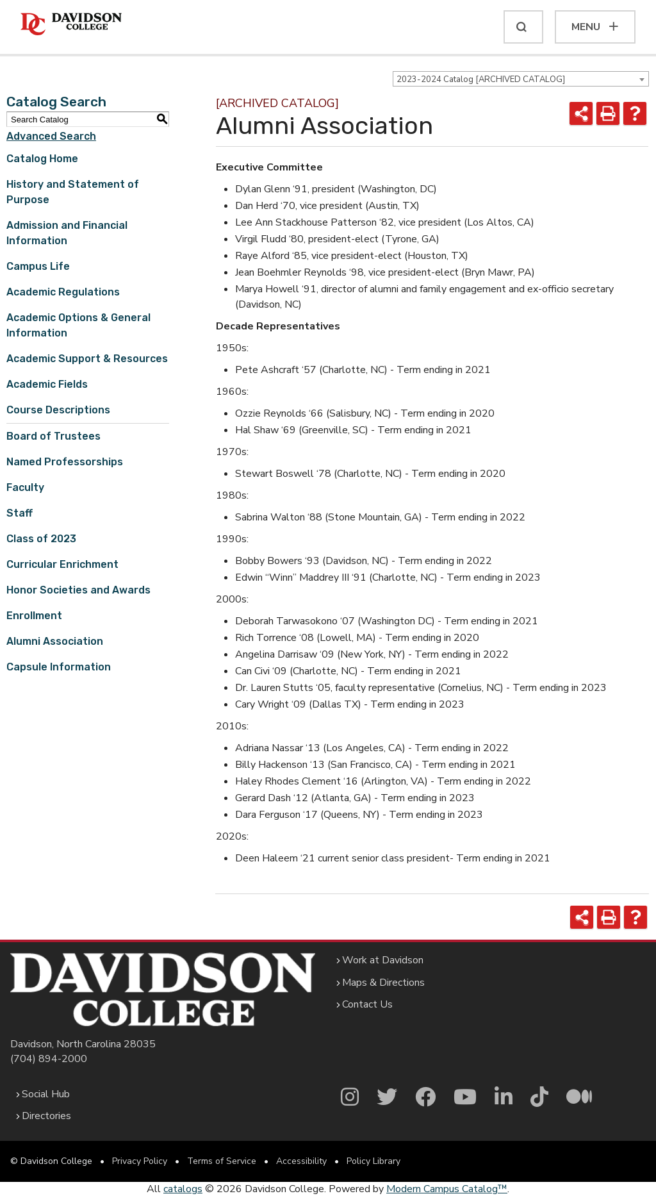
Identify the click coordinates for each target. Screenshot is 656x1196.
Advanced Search (51, 136)
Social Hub (46, 1094)
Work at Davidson (382, 960)
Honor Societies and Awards (78, 590)
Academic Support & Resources (87, 359)
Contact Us (367, 1004)
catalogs (182, 1189)
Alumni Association (54, 641)
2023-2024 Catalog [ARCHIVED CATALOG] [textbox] (481, 79)
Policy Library (373, 1161)
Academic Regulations (63, 292)
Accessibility (301, 1161)
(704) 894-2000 (48, 1059)
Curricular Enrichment (62, 564)
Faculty (25, 487)
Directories (46, 1116)
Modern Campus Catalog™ (446, 1189)
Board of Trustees (53, 436)
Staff (19, 513)
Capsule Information (58, 667)
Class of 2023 (41, 539)
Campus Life (38, 266)
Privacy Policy (139, 1161)
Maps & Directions (383, 983)
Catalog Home (42, 159)
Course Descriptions (58, 410)
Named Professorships (64, 462)
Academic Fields (47, 384)
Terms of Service (221, 1161)
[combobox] (521, 79)
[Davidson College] (71, 25)
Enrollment (34, 616)
